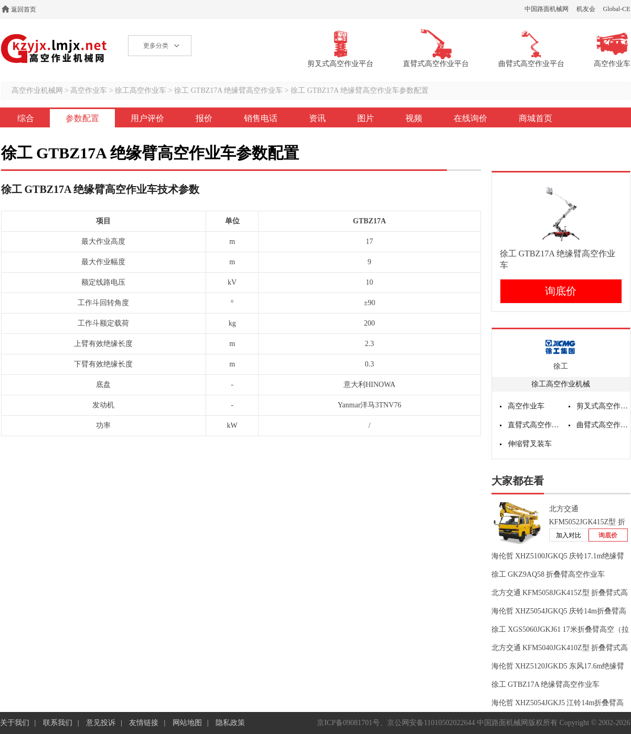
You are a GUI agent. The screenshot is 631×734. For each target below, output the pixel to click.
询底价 (560, 291)
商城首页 (535, 118)
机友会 (585, 9)
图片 (365, 118)
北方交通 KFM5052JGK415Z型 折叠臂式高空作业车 (587, 522)
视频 (413, 118)
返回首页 (23, 9)
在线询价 (470, 118)
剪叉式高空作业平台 (603, 406)
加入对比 (568, 535)
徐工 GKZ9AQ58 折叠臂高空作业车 (548, 574)
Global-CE (616, 9)
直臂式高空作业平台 (534, 425)
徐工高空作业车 (140, 90)
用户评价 (147, 118)
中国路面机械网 (547, 9)
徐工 (560, 366)
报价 (204, 118)
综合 (25, 118)
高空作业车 (88, 90)
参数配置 (82, 118)
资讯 (317, 118)
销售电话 (260, 118)
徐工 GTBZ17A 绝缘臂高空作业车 (228, 90)
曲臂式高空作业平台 (603, 425)
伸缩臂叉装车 (530, 444)
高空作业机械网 (54, 48)
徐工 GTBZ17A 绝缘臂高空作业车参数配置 (360, 90)
